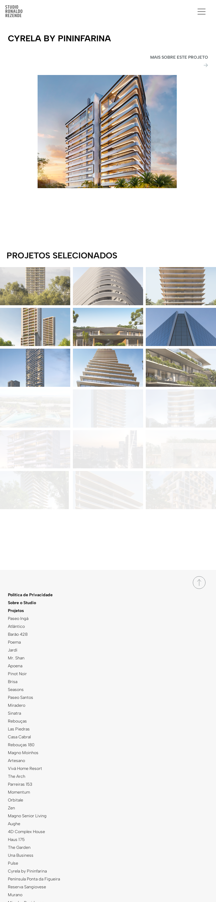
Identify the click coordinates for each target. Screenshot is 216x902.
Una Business (20, 855)
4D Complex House (26, 831)
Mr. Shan (16, 657)
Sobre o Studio (22, 602)
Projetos (16, 610)
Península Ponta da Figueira (34, 878)
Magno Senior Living (27, 815)
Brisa (12, 681)
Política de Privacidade (30, 594)
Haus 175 (16, 839)
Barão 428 (18, 634)
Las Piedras (19, 728)
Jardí (12, 650)
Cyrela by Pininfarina (27, 871)
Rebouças (17, 721)
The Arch (16, 776)
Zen (11, 807)
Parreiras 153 (20, 784)
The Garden (19, 847)
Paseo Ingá (18, 618)
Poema (14, 642)
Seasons (16, 689)
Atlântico (16, 626)
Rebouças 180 (21, 744)
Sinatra (14, 713)
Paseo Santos (20, 697)
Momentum (19, 792)
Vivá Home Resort (25, 768)
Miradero (16, 705)
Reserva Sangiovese (27, 886)
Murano (15, 894)
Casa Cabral (19, 736)
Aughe (14, 823)
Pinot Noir (17, 673)
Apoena (15, 665)
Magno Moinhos (23, 752)
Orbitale (15, 800)
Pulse (13, 863)
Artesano (16, 760)
